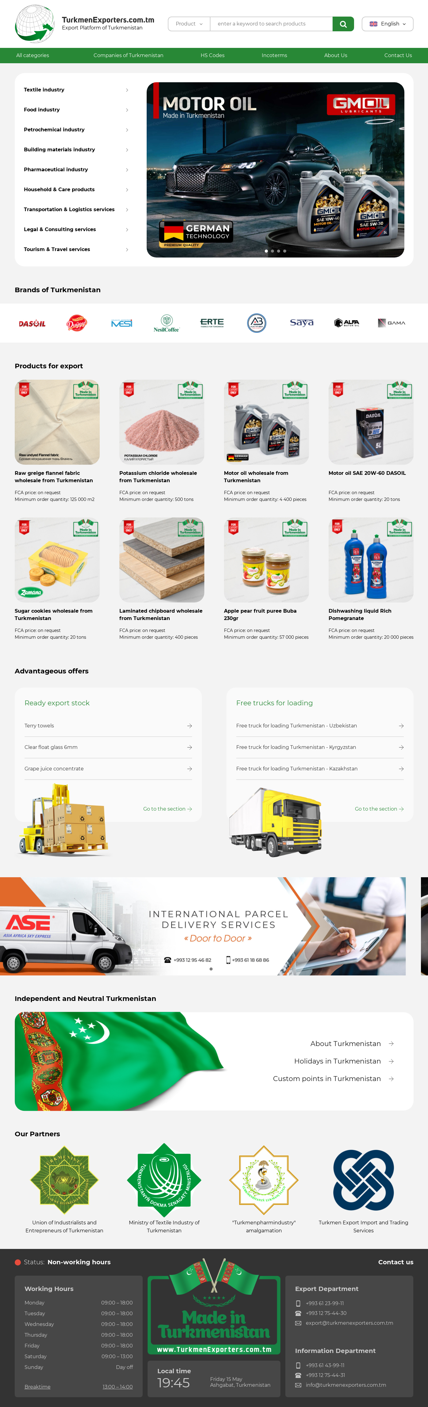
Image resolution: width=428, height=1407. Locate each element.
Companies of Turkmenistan (129, 55)
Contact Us (398, 55)
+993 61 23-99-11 (319, 1303)
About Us (335, 55)
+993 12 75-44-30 (321, 1313)
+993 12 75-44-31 (320, 1375)
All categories (36, 55)
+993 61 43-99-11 (320, 1365)
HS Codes (213, 55)
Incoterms (274, 55)
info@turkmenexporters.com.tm (340, 1385)
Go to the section (164, 809)
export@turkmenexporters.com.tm (344, 1323)
